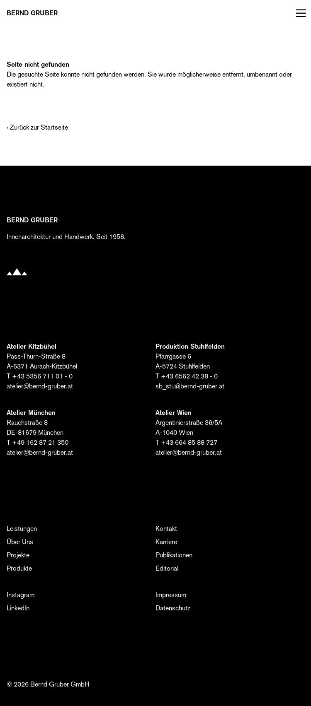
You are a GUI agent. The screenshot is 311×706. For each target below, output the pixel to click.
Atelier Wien (174, 413)
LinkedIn (18, 608)
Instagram (20, 595)
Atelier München (31, 413)
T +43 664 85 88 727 (186, 442)
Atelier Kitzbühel (31, 346)
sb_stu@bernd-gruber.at (190, 386)
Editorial (167, 568)
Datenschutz (173, 608)
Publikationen (174, 555)
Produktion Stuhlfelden (190, 346)
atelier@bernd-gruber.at (40, 386)
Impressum (171, 595)
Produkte (19, 568)
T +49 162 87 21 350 (37, 442)
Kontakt (166, 529)
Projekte (18, 555)
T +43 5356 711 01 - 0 (40, 376)
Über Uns (20, 542)
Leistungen (22, 529)
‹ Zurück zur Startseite (37, 127)
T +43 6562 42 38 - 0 (187, 376)
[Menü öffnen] (299, 13)
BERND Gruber (32, 13)
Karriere (166, 542)
